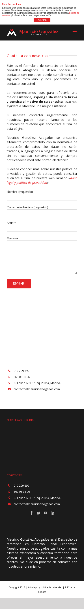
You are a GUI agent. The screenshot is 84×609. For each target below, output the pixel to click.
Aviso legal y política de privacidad (42, 180)
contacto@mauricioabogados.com (37, 389)
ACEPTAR (42, 20)
